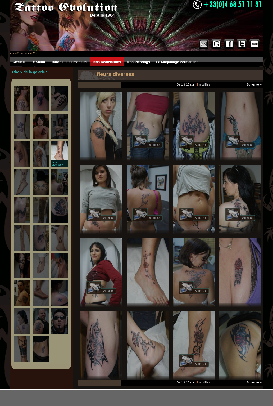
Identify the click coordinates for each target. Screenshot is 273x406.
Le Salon (38, 62)
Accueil (18, 62)
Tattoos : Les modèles (69, 62)
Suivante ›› (254, 84)
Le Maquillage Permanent (177, 62)
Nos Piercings (138, 62)
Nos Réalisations (107, 62)
